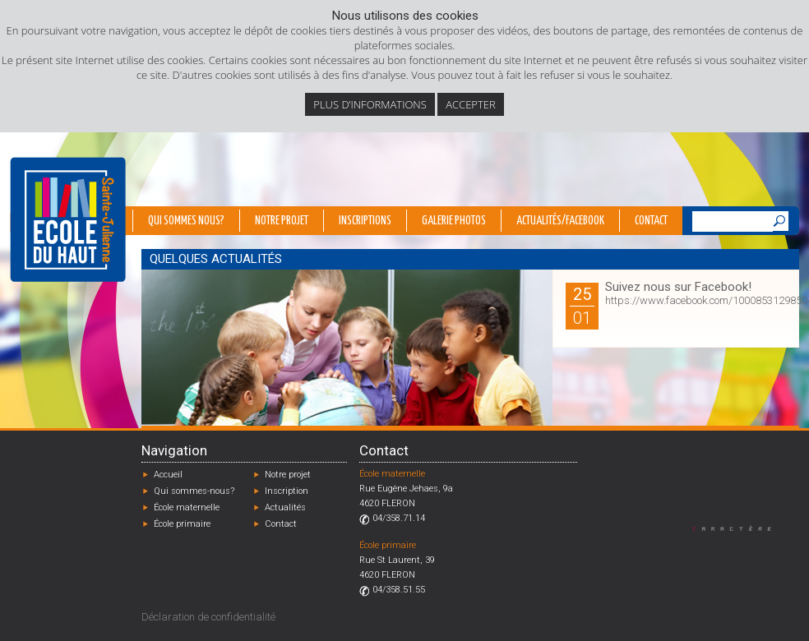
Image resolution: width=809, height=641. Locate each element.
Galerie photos (454, 221)
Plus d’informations (370, 104)
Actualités (285, 507)
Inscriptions (365, 221)
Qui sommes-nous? (194, 491)
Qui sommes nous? (186, 221)
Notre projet (281, 221)
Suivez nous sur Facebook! (678, 286)
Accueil (168, 474)
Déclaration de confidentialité (208, 617)
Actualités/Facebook (560, 221)
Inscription (286, 491)
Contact (651, 221)
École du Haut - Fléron (68, 219)
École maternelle (187, 507)
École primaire (182, 524)
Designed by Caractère (739, 528)
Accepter (470, 104)
